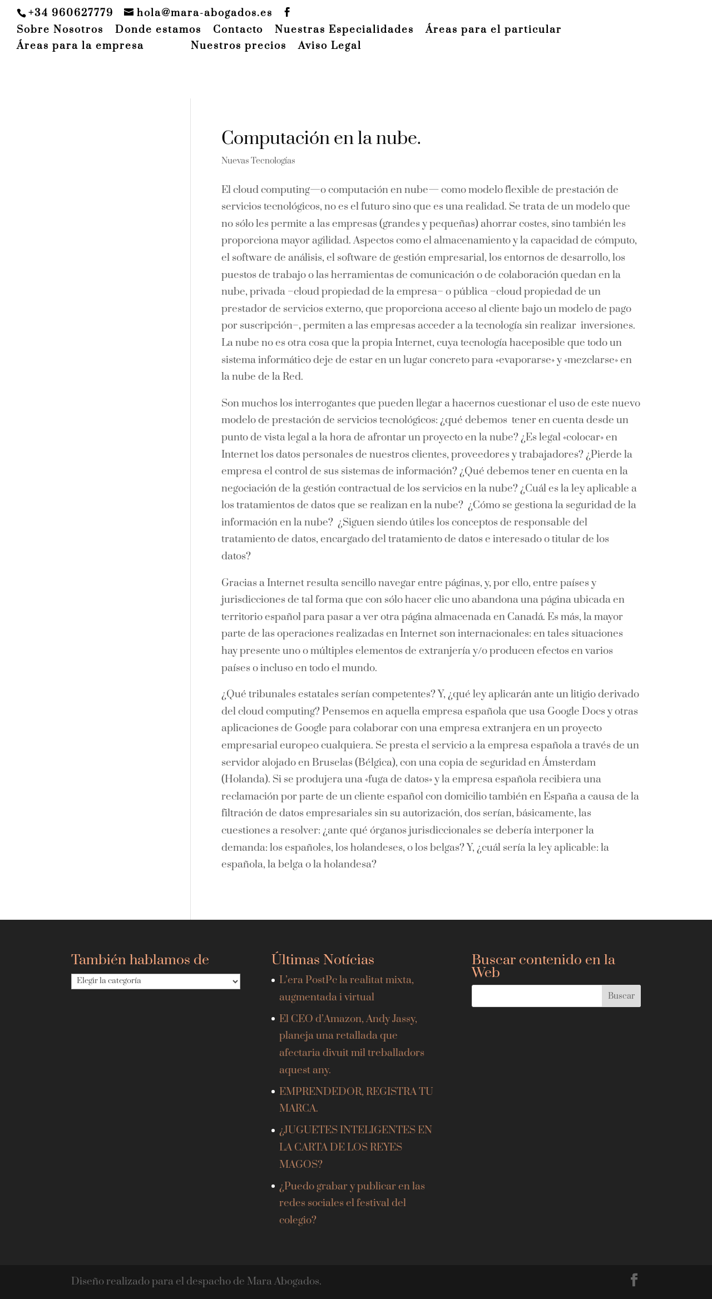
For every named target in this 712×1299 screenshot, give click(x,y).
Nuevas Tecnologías (258, 161)
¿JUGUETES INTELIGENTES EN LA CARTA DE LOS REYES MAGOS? (355, 1147)
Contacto (238, 30)
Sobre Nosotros (60, 30)
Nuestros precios (238, 46)
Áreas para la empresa (80, 46)
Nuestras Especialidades (344, 30)
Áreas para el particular (494, 30)
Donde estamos (158, 30)
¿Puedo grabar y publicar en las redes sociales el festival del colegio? (352, 1203)
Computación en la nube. (321, 138)
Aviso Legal (330, 46)
